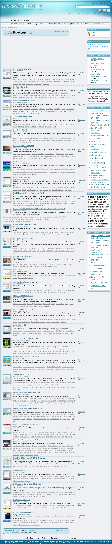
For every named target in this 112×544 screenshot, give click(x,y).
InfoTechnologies (56, 419)
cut (19, 371)
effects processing (32, 97)
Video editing (61, 292)
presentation (66, 432)
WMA (25, 351)
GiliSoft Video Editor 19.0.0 (23, 356)
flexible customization (20, 142)
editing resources (39, 496)
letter (15, 434)
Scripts (15, 448)
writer (31, 432)
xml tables (23, 140)
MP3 (22, 347)
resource (30, 496)
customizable (38, 79)
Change (52, 508)
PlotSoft (71, 111)
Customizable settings (61, 520)
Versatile (63, 235)
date (34, 33)
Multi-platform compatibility (28, 522)
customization (35, 124)
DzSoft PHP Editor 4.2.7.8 (23, 177)
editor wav (103, 197)
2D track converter (19, 304)
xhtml (69, 383)
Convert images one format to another (31, 414)
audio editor (59, 233)
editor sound (94, 223)
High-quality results (30, 452)
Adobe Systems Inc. (31, 109)
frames (34, 446)
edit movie (48, 290)
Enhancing (70, 446)
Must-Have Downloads (53, 24)
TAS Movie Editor (59, 290)
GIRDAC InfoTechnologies (49, 403)
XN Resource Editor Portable (53, 494)
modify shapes (23, 405)
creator (63, 319)
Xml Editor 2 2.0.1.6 (20, 130)
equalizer (16, 347)
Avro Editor (70, 331)
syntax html (25, 387)
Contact (98, 3)
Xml (33, 142)
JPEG (15, 405)
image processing (40, 217)
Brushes (71, 450)
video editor (22, 266)
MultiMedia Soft (32, 353)
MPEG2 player (18, 264)
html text (16, 387)
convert (68, 476)
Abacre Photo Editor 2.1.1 (23, 238)
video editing (55, 322)
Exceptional (38, 304)
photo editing (70, 251)
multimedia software (20, 369)
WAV (43, 347)
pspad (72, 81)
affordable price (18, 481)
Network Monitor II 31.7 (99, 136)
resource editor (31, 492)
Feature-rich (40, 290)
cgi (66, 190)
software (71, 124)
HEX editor (23, 81)
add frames (22, 448)
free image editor (19, 156)
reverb (51, 235)
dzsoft (24, 190)
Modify (29, 506)
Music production (24, 525)
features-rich (32, 248)
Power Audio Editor (37, 233)
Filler (45, 111)
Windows (64, 353)
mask (66, 304)
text (14, 275)
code (42, 275)
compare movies (28, 292)
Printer (15, 109)
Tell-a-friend (89, 3)
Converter (26, 398)
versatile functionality (36, 476)
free (62, 81)
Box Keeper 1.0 (96, 271)
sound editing (56, 349)
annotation (16, 113)
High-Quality (49, 233)
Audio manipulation (56, 522)
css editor (39, 383)
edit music (24, 95)
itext (38, 275)
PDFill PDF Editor (19, 111)
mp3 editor (21, 97)
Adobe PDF (25, 113)
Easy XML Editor (42, 508)
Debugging (35, 190)
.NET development (34, 351)
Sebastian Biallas (39, 169)
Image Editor (70, 398)
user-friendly (38, 84)
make (15, 319)
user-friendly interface (64, 97)
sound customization (33, 347)
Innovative (29, 306)
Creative (16, 455)
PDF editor (48, 476)
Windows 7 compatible (25, 203)
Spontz (30, 319)
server (15, 190)
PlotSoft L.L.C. (63, 111)
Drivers (26, 21)
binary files (23, 466)
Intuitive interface (19, 446)
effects (49, 158)
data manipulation (64, 464)
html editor (54, 383)
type (19, 432)
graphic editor (65, 248)
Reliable (54, 275)
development (31, 349)
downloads (24, 33)
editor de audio (96, 221)
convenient (30, 494)
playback (44, 266)
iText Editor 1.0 (19, 270)
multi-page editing (9, 221)
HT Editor (16, 169)
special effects (40, 367)
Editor (63, 109)
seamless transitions (54, 369)
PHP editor (17, 79)
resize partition (44, 201)
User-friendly (22, 278)
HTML (44, 81)
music (31, 95)
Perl (20, 84)
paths (15, 127)
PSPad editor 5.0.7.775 (22, 69)
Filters (34, 450)
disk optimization (18, 205)
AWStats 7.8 (95, 133)
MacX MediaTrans (97, 69)
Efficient (45, 190)
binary (63, 172)
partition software (68, 203)
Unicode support (58, 333)
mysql (29, 190)
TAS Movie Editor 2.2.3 (22, 282)
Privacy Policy (56, 538)
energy (59, 434)
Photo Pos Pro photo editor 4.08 (25, 440)
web (21, 187)
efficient (38, 81)
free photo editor (31, 156)
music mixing (60, 95)
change (15, 525)
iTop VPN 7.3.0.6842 (98, 167)
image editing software (30, 158)
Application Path (19, 124)
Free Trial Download (37, 398)
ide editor (47, 383)
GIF (28, 401)
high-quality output (68, 349)
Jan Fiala (46, 84)
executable (21, 494)
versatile (50, 81)
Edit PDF (42, 109)
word (72, 432)
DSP (59, 347)
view (52, 466)
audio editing (43, 97)
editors (15, 84)
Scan (64, 446)
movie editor (70, 290)
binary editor (22, 496)
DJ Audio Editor (50, 95)
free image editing (38, 154)
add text (27, 481)
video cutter (70, 369)
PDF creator (39, 111)
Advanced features (24, 450)
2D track (30, 304)
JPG (38, 401)
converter (49, 251)
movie (37, 292)
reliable (66, 81)
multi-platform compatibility (61, 351)
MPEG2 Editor (53, 266)
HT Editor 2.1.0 (19, 161)
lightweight (23, 437)
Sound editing (43, 522)
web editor (45, 385)
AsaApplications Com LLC (49, 138)
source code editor (40, 172)
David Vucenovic (60, 385)
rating (30, 33)
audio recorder (34, 235)
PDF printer (70, 109)
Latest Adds (28, 24)
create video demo (24, 322)
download (48, 79)
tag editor (39, 387)
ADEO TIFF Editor (58, 219)
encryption (49, 109)
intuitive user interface (66, 169)
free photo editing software (47, 156)
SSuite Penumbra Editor (53, 432)
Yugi (29, 385)
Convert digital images (48, 401)
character (21, 434)
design (36, 319)
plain (63, 434)
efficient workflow (68, 140)
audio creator (69, 233)
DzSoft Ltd (30, 187)
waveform (16, 95)
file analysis (34, 464)
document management (11, 217)
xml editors (31, 140)
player (26, 264)
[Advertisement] (21, 51)
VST (20, 351)
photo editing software (50, 448)
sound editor (22, 353)
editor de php (100, 213)
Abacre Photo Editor (53, 248)
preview (15, 187)
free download (39, 432)
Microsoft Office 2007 (98, 155)
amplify (56, 235)
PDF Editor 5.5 (19, 470)
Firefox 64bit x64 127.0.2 (100, 125)
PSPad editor (69, 79)
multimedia (66, 347)
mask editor (60, 304)
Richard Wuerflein (19, 506)
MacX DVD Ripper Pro (99, 80)
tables (15, 138)
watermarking (52, 111)
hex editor (31, 81)
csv (29, 142)
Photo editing (42, 452)
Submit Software (98, 24)
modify (34, 466)
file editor (52, 492)
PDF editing (30, 111)
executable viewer (25, 174)
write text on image (19, 401)
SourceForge (17, 292)
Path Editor (33, 127)
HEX (31, 79)
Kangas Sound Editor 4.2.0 (23, 512)
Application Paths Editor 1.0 (24, 116)
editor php (99, 206)
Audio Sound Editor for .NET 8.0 (25, 338)
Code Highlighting (58, 190)
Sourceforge (37, 333)
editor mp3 (103, 218)
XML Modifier (22, 508)
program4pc (52, 97)
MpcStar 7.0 (95, 141)
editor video (93, 216)
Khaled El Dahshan (64, 275)
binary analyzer (26, 169)
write (26, 434)
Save (79, 74)
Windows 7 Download (11, 27)
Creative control (18, 290)
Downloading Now (68, 24)
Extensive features (46, 520)
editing (51, 264)
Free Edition (33, 201)
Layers (28, 446)
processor (25, 432)
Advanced (46, 304)
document (68, 437)
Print (14, 154)
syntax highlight (54, 172)
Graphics (62, 448)
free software (24, 464)
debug (72, 187)
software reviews (19, 492)
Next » (24, 32)
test (19, 190)
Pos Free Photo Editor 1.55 (23, 146)
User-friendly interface (20, 520)
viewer (34, 174)
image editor (41, 251)
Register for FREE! (99, 101)
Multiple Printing (50, 154)
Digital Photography (54, 446)
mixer (72, 520)
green (15, 432)
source (19, 275)
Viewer (21, 109)
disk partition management (34, 205)
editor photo (101, 226)
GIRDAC (63, 414)
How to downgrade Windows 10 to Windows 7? (98, 47)
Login (93, 35)
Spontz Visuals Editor (38, 322)
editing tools (65, 156)
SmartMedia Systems (20, 233)
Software (15, 21)
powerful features (56, 140)
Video (15, 306)
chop (60, 403)
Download (81, 72)
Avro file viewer (47, 333)
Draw (15, 452)
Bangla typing (60, 331)
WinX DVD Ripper (97, 59)
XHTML (25, 79)
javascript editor (49, 387)
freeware (57, 81)
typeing (52, 434)
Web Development (41, 187)
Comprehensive (69, 403)
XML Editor (62, 508)
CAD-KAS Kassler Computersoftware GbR (54, 478)
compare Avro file (30, 331)
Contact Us (71, 538)
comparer (16, 333)
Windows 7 (48, 127)
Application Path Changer (50, 124)
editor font (93, 196)
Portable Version (26, 333)
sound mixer (34, 520)
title (18, 33)
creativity (57, 319)
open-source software (20, 172)
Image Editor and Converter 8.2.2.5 (26, 392)
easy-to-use (42, 158)
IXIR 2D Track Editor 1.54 (23, 296)
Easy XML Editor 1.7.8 (21, 500)
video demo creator (45, 319)
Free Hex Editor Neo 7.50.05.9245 (26, 458)
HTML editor (17, 383)
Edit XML (52, 506)
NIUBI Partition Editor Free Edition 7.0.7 (28, 193)
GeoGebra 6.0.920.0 (98, 152)
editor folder (94, 199)
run (41, 190)
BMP (36, 403)
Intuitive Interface (63, 187)
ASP (23, 84)
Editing (72, 304)
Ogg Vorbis (47, 349)
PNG (50, 398)
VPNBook (94, 280)
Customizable (26, 275)
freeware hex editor (43, 466)
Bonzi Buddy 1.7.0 (97, 277)
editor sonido (93, 204)
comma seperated (65, 138)
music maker (69, 522)
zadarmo (16, 81)
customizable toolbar (53, 437)
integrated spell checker (38, 434)
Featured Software (16, 24)
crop (46, 398)
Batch (62, 452)
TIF (54, 398)
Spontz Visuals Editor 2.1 (23, 309)
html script (70, 385)
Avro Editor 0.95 (19, 325)
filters (58, 156)
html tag (26, 383)
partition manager (56, 203)
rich (29, 437)
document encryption (38, 437)
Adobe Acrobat (35, 113)
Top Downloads (39, 24)
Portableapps (69, 492)
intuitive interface (68, 367)
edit (55, 292)
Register (94, 32)
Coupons (87, 24)
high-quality (33, 264)
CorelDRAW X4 (96, 139)
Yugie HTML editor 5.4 (21, 374)
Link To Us (106, 3)
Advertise (29, 538)
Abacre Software (59, 251)
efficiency (21, 127)
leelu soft (41, 127)
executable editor (52, 169)
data (29, 466)
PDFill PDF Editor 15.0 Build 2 (24, 101)
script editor (61, 387)
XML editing (43, 506)
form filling (57, 109)
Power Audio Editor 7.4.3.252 (24, 225)
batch (15, 253)
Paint (36, 455)
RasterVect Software (61, 264)
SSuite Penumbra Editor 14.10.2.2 (26, 424)
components (47, 351)
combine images (27, 403)
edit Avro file (17, 331)
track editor (47, 306)
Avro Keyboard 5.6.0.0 (99, 283)
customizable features (20, 476)
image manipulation (24, 154)
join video (31, 369)
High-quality (60, 398)
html (24, 187)
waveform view (39, 95)
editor (61, 79)
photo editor (60, 154)
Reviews (79, 24)
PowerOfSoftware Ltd (45, 450)
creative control (28, 367)
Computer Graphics (60, 450)
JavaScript (29, 84)
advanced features (26, 217)
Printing (71, 154)
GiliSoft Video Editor (54, 367)
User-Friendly (23, 235)
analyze (57, 466)
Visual (15, 351)
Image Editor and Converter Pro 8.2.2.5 (28, 408)
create (48, 322)
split (63, 369)
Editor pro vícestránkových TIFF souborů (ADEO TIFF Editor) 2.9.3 (39, 209)
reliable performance (42, 140)
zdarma (55, 79)
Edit (54, 127)
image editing (69, 452)
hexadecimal (43, 464)
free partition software (20, 201)
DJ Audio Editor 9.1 (20, 87)
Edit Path (64, 124)
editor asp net (99, 202)
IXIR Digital (22, 306)
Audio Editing (44, 235)
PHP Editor (52, 187)
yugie (51, 385)
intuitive (45, 264)
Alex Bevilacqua (30, 290)
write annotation (58, 476)
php (50, 190)
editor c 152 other (104, 209)
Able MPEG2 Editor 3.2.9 (22, 256)
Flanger (15, 235)
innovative (63, 383)
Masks (22, 455)
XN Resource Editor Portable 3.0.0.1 (27, 484)
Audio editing (51, 347)
